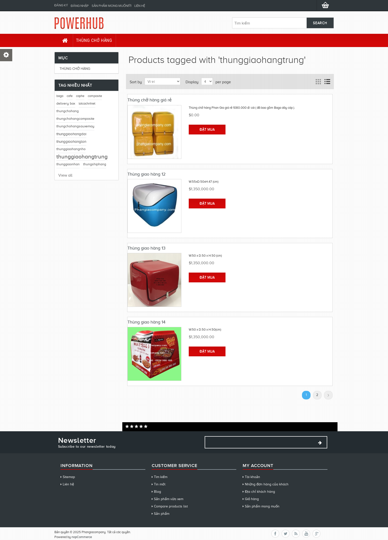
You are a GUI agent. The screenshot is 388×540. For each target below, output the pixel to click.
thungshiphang (94, 164)
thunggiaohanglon (71, 142)
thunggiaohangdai (71, 134)
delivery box (65, 103)
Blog (157, 491)
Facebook (275, 534)
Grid (318, 81)
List (327, 81)
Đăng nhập (80, 6)
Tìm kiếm (160, 477)
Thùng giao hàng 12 (146, 174)
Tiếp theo (328, 395)
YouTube (306, 534)
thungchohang (67, 111)
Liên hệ (139, 6)
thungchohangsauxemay (75, 126)
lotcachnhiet (87, 103)
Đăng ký (61, 5)
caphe (80, 96)
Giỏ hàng (252, 499)
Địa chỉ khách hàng (260, 491)
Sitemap (69, 477)
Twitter (285, 534)
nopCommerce (82, 537)
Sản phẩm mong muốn (262, 506)
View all (65, 175)
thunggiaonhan (68, 164)
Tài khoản (252, 477)
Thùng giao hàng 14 (146, 322)
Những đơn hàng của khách (266, 484)
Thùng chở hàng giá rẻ (149, 99)
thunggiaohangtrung (82, 157)
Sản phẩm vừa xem (168, 499)
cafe (70, 96)
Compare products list (171, 506)
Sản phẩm (161, 514)
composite (95, 96)
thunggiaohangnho (71, 149)
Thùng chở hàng (94, 40)
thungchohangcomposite (75, 118)
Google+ (316, 534)
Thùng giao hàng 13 (146, 248)
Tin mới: (160, 484)
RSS (296, 534)
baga (59, 96)
